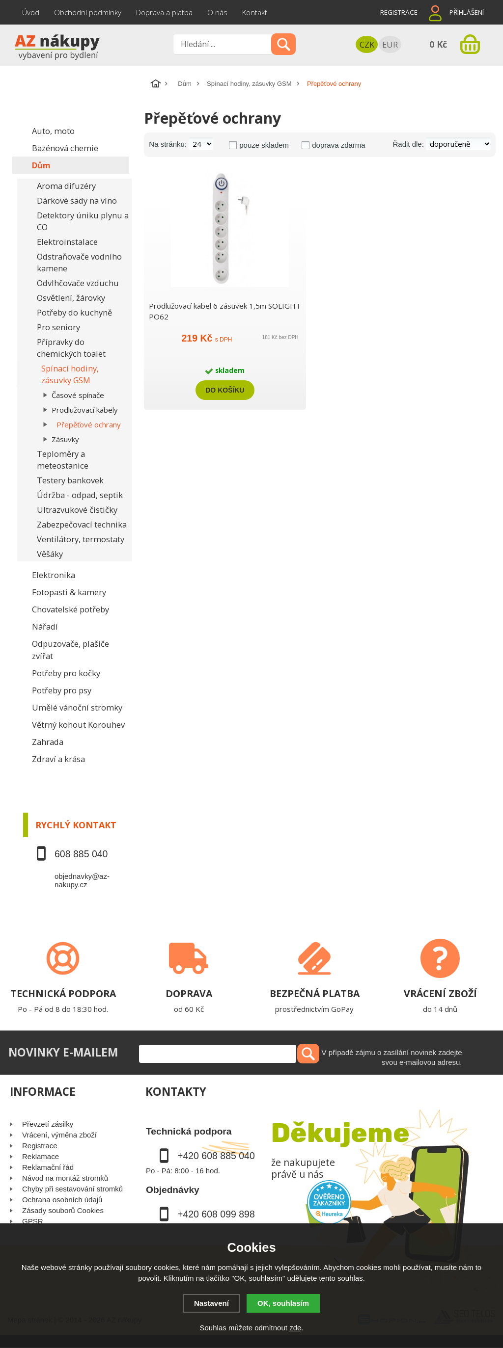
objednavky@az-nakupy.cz (82, 880)
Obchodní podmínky (87, 12)
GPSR (32, 1221)
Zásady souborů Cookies (63, 1210)
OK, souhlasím (283, 1303)
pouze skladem (264, 145)
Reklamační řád (48, 1167)
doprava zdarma (338, 145)
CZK (367, 44)
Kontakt (254, 12)
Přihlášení (466, 12)
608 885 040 (81, 853)
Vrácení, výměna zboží (59, 1135)
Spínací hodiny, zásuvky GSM (249, 83)
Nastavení (211, 1303)
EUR (390, 44)
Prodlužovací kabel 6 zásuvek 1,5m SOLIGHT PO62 (225, 311)
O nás (217, 12)
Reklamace (40, 1156)
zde (295, 1327)
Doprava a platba (164, 12)
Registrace (399, 12)
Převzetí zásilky (47, 1124)
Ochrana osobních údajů (62, 1199)
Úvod (30, 12)
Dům (184, 83)
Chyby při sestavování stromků (72, 1189)
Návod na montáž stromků (65, 1178)
